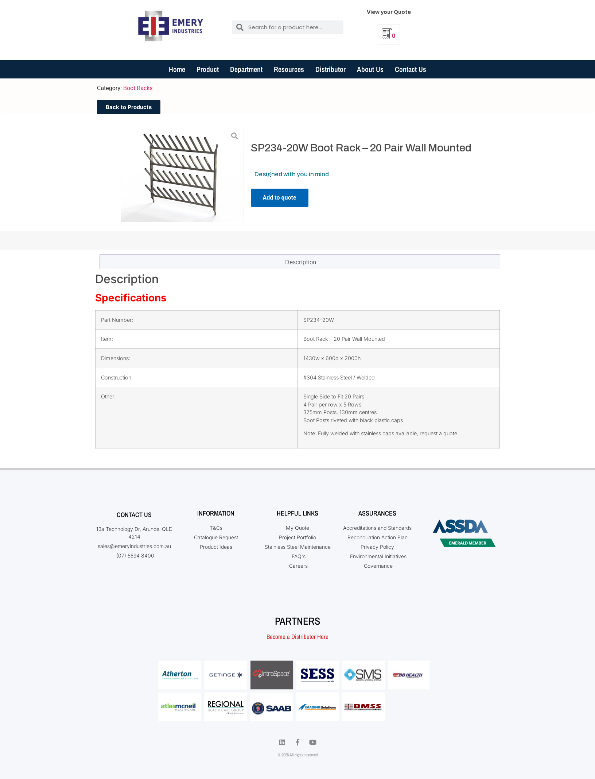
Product (208, 69)
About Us (370, 69)
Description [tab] (300, 262)
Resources (289, 69)
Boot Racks (138, 88)
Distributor (330, 69)
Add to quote (279, 197)
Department (246, 69)
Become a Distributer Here (297, 636)
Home (177, 69)
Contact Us (410, 69)
